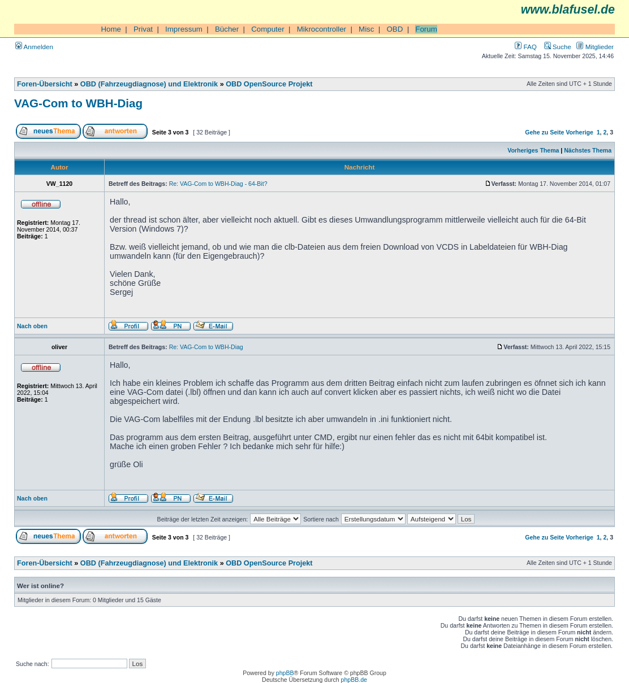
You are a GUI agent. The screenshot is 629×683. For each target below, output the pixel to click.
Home (111, 29)
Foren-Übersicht (44, 84)
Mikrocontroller (321, 29)
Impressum (184, 29)
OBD (394, 29)
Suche (557, 46)
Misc (366, 29)
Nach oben (32, 326)
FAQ (525, 46)
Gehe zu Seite (544, 132)
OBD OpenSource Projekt (269, 84)
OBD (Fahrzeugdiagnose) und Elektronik (149, 84)
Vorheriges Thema (533, 150)
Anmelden (34, 46)
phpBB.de (354, 679)
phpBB (285, 672)
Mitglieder (595, 46)
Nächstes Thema (587, 150)
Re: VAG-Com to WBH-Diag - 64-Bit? (218, 183)
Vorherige (579, 132)
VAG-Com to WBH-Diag (78, 103)
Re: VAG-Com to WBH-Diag (206, 346)
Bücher (227, 29)
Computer (268, 29)
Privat (143, 29)
